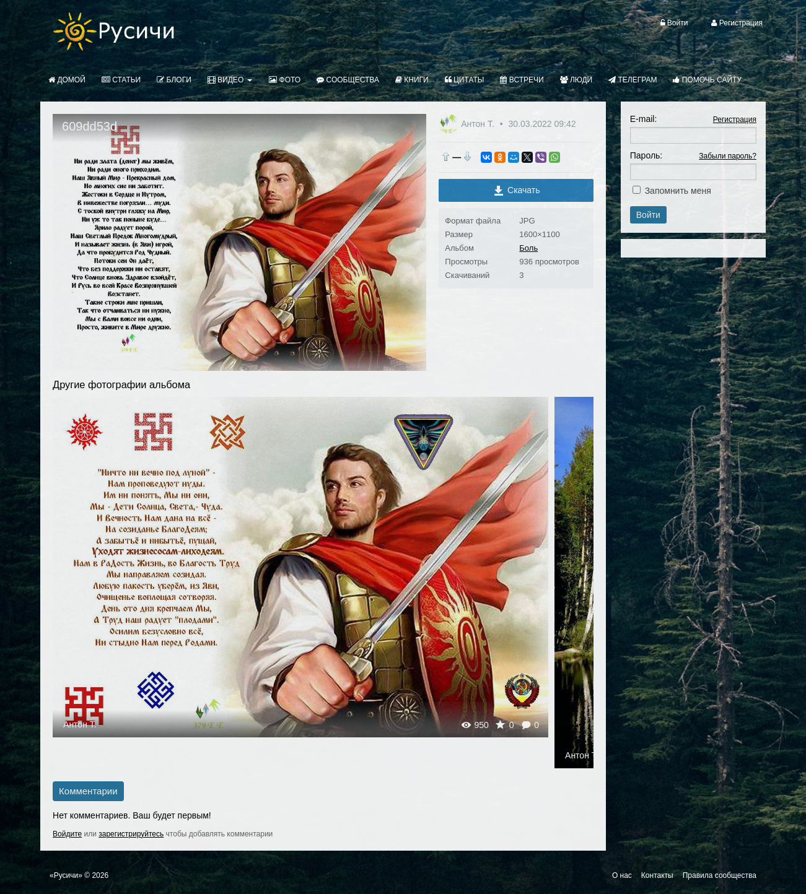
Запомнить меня (678, 191)
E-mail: (643, 119)
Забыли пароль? (727, 156)
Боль (528, 248)
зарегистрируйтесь (131, 834)
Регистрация (734, 119)
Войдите (67, 834)
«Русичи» (66, 875)
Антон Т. (479, 124)
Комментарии (88, 791)
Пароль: (646, 155)
